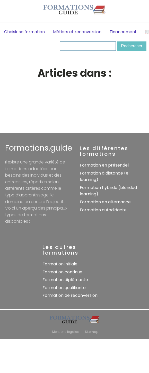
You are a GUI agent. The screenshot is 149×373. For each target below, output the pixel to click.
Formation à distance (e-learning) (105, 176)
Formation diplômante (65, 280)
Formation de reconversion (70, 295)
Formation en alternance (105, 202)
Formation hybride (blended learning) (108, 191)
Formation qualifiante (64, 288)
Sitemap (91, 331)
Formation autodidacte (103, 210)
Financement (123, 32)
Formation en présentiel (104, 165)
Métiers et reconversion (77, 32)
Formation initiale (59, 264)
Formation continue (62, 272)
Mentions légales (65, 331)
